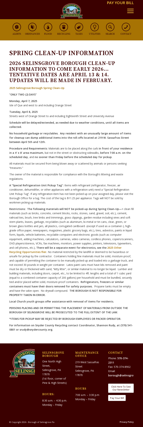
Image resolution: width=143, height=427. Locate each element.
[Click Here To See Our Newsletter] (121, 388)
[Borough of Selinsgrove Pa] (72, 10)
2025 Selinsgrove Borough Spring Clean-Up (36, 88)
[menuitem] (119, 3)
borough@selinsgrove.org (125, 375)
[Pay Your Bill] (117, 398)
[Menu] (128, 10)
